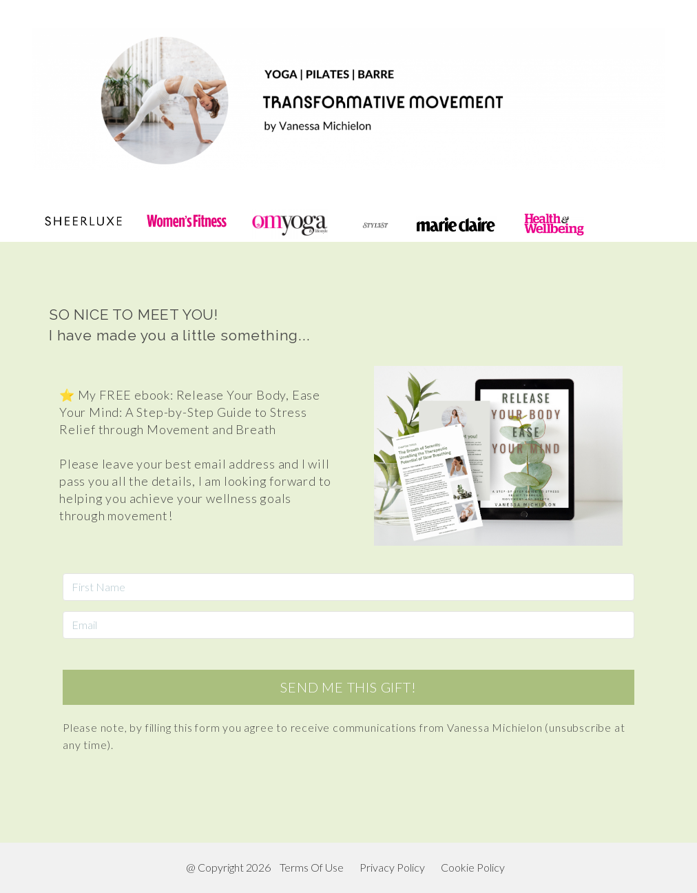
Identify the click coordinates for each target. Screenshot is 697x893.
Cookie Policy (473, 867)
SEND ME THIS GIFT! (348, 687)
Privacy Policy (392, 867)
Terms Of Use (312, 867)
